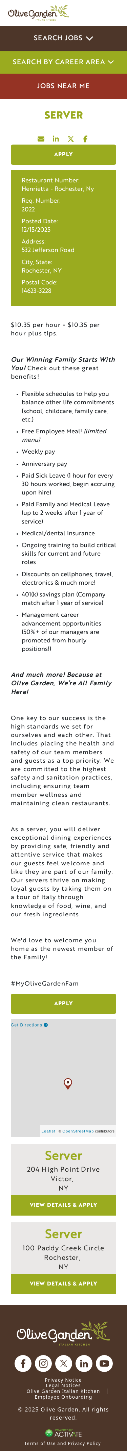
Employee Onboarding (63, 1397)
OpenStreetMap (78, 1131)
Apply (63, 154)
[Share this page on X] (71, 137)
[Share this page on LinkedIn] (56, 137)
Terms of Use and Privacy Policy (62, 1443)
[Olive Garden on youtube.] (104, 1363)
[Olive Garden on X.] (63, 1363)
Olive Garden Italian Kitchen (63, 1391)
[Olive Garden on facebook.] (23, 1363)
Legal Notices (63, 1385)
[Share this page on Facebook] (86, 137)
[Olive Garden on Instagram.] (43, 1363)
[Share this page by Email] (41, 137)
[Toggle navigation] (109, 13)
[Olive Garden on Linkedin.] (84, 1363)
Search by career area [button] (63, 62)
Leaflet (49, 1131)
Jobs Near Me (63, 86)
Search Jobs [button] (63, 38)
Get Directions (29, 1025)
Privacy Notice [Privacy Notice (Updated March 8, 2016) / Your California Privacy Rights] (63, 1380)
